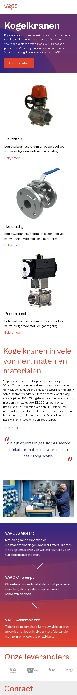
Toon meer (10, 428)
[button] (70, 7)
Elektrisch (13, 139)
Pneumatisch (15, 314)
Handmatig (13, 226)
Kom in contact (19, 63)
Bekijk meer (12, 158)
